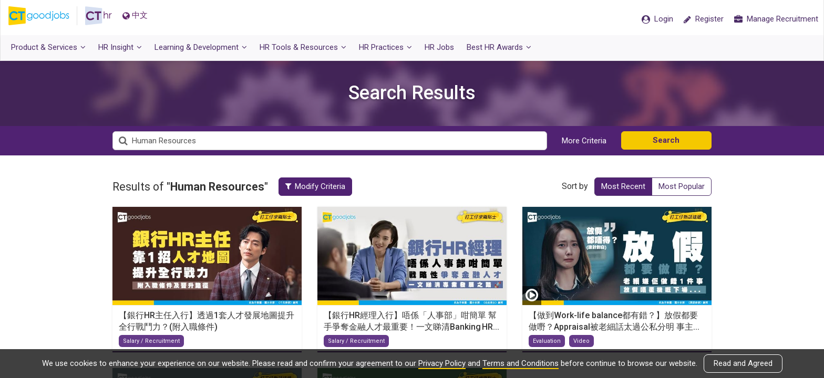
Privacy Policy (442, 363)
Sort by (575, 186)
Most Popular (681, 186)
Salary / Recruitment (151, 341)
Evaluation (547, 341)
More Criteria (584, 140)
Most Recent (623, 186)
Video (581, 341)
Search (666, 140)
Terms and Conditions (520, 363)
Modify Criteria (319, 186)
